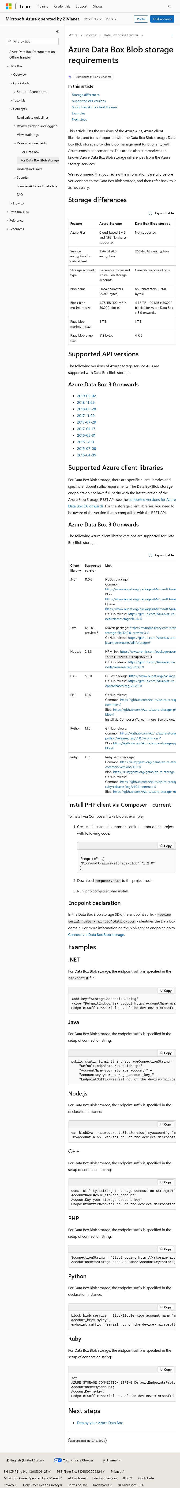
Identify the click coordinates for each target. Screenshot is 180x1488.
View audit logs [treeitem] (28, 134)
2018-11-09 (86, 402)
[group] (122, 678)
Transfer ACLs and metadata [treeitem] (37, 186)
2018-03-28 (86, 408)
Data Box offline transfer (121, 35)
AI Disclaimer (77, 1478)
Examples (78, 113)
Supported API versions (89, 100)
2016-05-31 (86, 435)
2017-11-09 (86, 415)
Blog (126, 1478)
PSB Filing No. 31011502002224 (79, 1471)
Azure (73, 35)
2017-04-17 (86, 428)
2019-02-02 (86, 395)
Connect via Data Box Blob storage (96, 934)
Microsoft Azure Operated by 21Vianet (31, 1478)
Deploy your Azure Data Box (100, 1422)
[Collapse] (57, 31)
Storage (90, 35)
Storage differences (86, 94)
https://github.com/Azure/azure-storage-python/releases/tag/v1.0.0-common (142, 735)
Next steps (79, 119)
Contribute (146, 1478)
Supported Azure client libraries (94, 107)
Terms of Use (77, 1485)
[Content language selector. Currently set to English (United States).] (25, 1460)
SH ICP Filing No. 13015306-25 (26, 1471)
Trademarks (101, 1485)
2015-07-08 (86, 448)
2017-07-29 (86, 422)
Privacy (116, 1471)
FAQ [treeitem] (20, 194)
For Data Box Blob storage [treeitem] (40, 160)
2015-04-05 (86, 454)
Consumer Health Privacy (41, 1485)
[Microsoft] (9, 6)
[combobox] (32, 41)
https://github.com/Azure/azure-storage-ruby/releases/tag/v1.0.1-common (142, 784)
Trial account (162, 19)
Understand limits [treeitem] (29, 169)
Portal (141, 19)
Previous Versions (104, 1478)
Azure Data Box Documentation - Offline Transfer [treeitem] (33, 54)
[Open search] (169, 6)
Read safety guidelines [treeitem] (33, 117)
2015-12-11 (85, 441)
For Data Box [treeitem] (30, 151)
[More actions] (172, 35)
